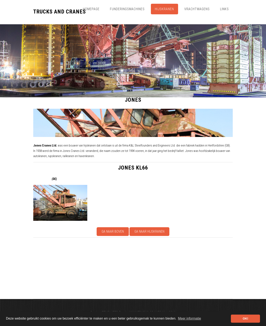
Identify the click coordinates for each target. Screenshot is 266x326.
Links (224, 9)
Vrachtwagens (197, 9)
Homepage (91, 9)
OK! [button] (245, 318)
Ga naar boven (113, 231)
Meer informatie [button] (189, 318)
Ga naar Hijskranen (149, 231)
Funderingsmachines (127, 9)
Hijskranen (164, 9)
